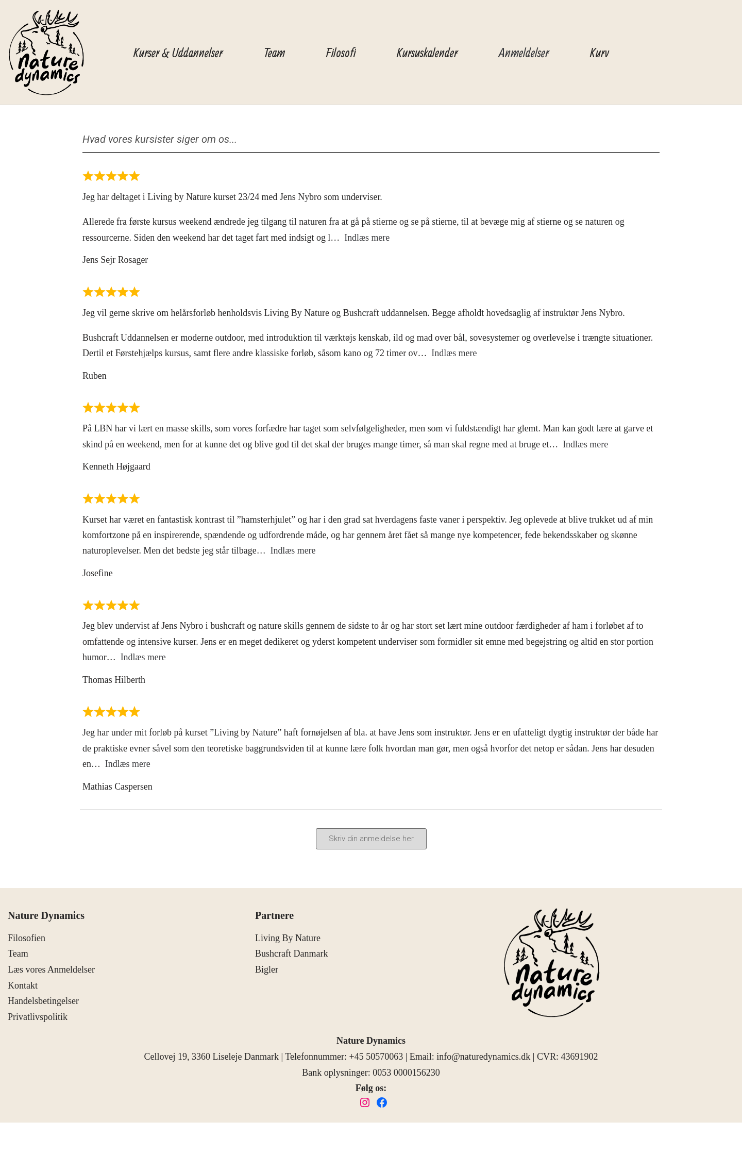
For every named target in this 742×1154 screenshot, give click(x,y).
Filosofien (26, 941)
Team (274, 52)
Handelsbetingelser (43, 1004)
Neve (17, 1139)
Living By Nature (288, 941)
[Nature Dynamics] (46, 52)
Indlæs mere (368, 237)
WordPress (91, 1139)
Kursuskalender (427, 52)
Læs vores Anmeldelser (51, 973)
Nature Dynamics (46, 919)
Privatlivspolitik (38, 1020)
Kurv (599, 52)
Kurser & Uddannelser (178, 52)
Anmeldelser (524, 52)
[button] (371, 842)
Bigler (266, 973)
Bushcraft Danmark (291, 957)
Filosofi (341, 52)
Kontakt (23, 988)
